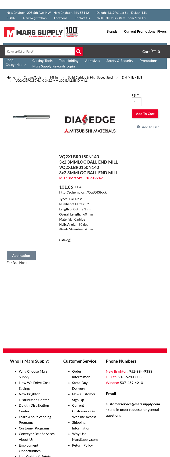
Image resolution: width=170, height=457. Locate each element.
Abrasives (92, 60)
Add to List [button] (150, 127)
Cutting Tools (42, 60)
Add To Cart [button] (145, 113)
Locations (60, 18)
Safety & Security (119, 60)
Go (78, 51)
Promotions (149, 60)
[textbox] (42, 51)
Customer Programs (34, 428)
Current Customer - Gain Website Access (85, 411)
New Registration (35, 18)
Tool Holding (69, 60)
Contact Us (82, 18)
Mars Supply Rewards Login (53, 66)
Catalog (65, 240)
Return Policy (82, 445)
